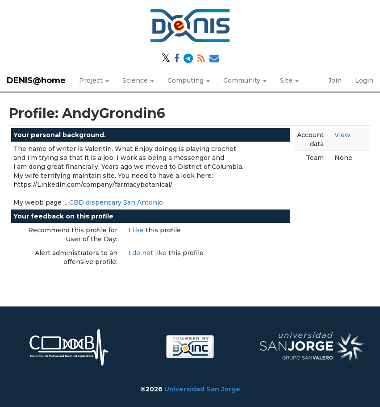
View (342, 135)
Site (289, 80)
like (139, 230)
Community (245, 80)
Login (364, 80)
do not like (150, 253)
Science (138, 80)
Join (335, 80)
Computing (188, 80)
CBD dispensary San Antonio (116, 202)
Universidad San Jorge (202, 389)
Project (94, 80)
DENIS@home (36, 80)
